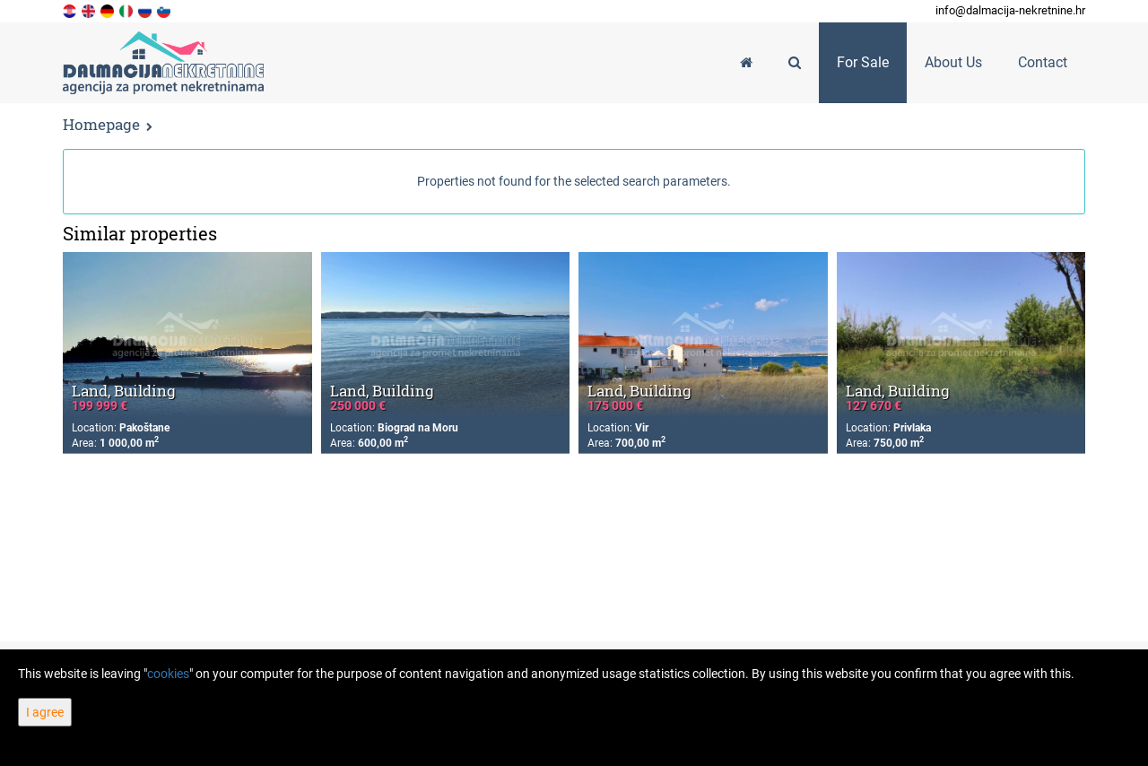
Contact (1042, 62)
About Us (953, 62)
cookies (168, 673)
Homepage (101, 124)
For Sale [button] (863, 62)
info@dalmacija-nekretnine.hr (1010, 10)
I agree (45, 712)
